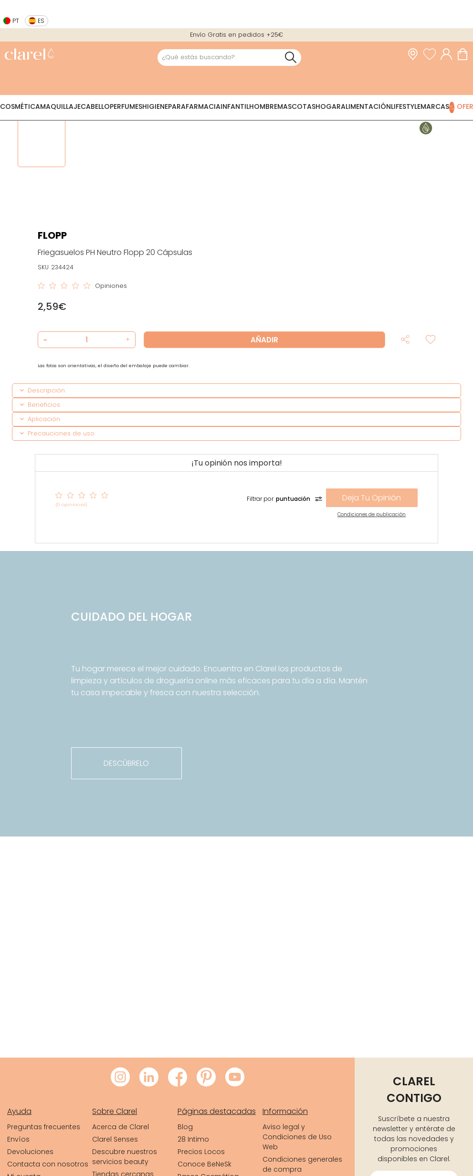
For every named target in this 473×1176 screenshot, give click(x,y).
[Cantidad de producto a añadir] (87, 339)
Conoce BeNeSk (204, 1164)
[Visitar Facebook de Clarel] (177, 1077)
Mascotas (296, 106)
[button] (127, 339)
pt (15, 21)
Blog (185, 1127)
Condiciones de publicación (371, 514)
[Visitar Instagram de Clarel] (120, 1077)
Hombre (263, 106)
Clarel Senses (115, 1139)
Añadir (264, 340)
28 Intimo (193, 1139)
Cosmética (20, 106)
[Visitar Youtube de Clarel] (234, 1077)
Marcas (434, 106)
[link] (29, 55)
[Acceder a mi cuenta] (449, 54)
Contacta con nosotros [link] (47, 1164)
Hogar (328, 106)
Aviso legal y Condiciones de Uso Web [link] (297, 1137)
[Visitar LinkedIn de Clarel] (148, 1077)
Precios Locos (201, 1151)
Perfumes (126, 106)
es (41, 21)
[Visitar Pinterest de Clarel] (206, 1077)
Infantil (235, 106)
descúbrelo (126, 763)
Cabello (95, 106)
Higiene (155, 106)
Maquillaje (60, 106)
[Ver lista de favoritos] (432, 54)
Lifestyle (405, 106)
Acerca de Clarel (120, 1127)
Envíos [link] (18, 1139)
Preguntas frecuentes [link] (43, 1127)
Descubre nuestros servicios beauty (124, 1156)
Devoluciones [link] (30, 1151)
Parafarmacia (194, 106)
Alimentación (366, 106)
